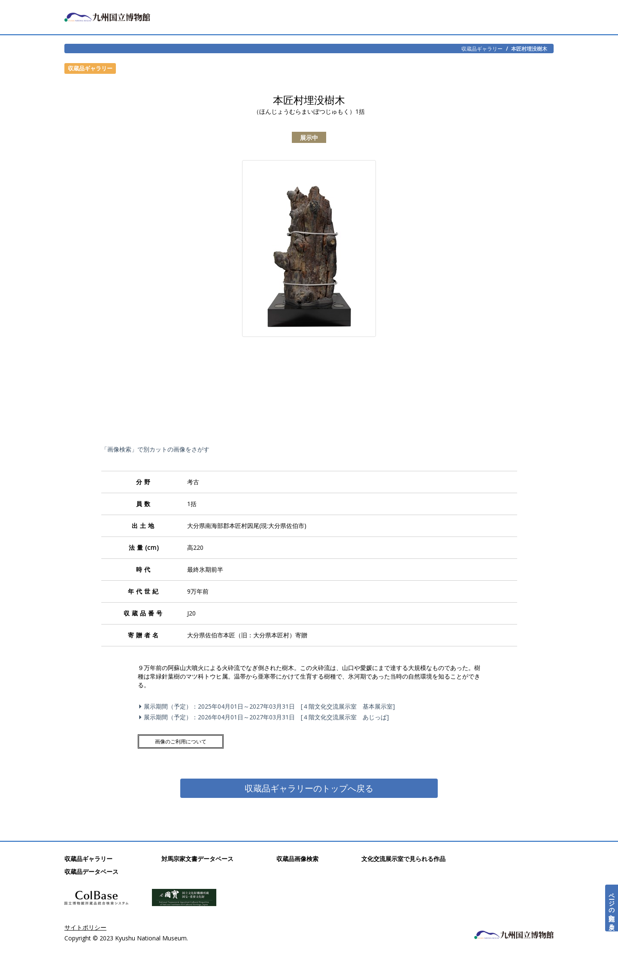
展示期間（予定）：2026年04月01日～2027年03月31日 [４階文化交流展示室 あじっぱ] (265, 717)
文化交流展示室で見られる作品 (403, 859)
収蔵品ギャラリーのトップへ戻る (309, 788)
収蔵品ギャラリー (482, 48)
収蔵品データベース (91, 871)
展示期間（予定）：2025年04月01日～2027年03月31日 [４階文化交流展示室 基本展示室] (268, 706)
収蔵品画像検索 (297, 859)
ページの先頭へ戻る (612, 908)
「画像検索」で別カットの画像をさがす (155, 449)
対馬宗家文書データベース (197, 859)
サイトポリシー (85, 927)
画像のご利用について (180, 741)
